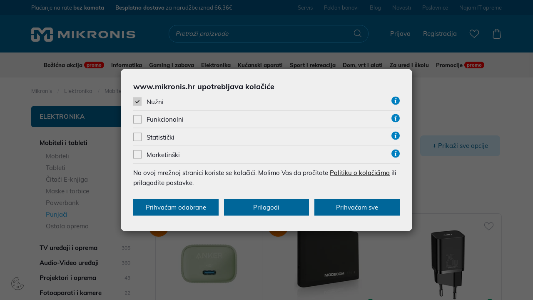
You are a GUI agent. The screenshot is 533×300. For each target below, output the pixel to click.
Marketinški (163, 154)
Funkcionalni (165, 119)
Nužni (155, 102)
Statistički (160, 137)
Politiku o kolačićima (360, 172)
